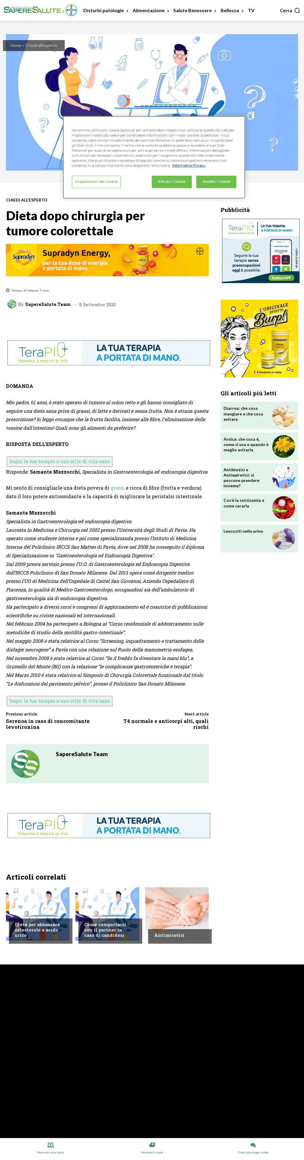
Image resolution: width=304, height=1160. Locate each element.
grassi (117, 488)
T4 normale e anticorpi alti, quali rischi (166, 724)
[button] (290, 10)
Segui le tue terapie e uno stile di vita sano (59, 461)
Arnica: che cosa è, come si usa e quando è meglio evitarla (246, 444)
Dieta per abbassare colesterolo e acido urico (37, 929)
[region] (154, 157)
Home (15, 45)
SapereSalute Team (47, 304)
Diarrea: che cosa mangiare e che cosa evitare (243, 413)
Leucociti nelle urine (243, 531)
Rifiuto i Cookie (171, 182)
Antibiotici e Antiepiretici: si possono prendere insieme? (241, 477)
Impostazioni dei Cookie (96, 182)
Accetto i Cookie (216, 182)
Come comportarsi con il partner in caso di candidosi (105, 929)
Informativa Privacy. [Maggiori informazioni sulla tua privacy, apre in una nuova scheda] (188, 166)
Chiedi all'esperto (41, 45)
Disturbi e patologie (174, 924)
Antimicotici (169, 935)
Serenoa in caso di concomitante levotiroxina (48, 724)
